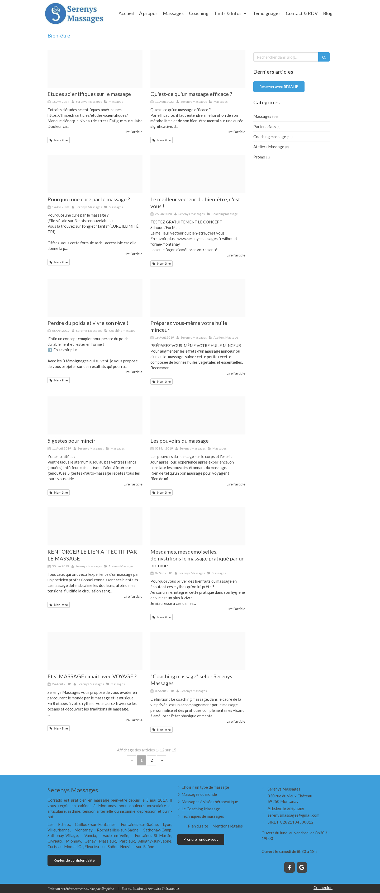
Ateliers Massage (268, 146)
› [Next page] (161, 760)
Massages (262, 116)
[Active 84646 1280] (197, 174)
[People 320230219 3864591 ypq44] (95, 174)
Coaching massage (269, 136)
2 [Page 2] (151, 760)
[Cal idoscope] (95, 651)
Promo (259, 157)
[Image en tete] (95, 69)
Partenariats (264, 126)
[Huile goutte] (197, 298)
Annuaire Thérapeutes (163, 888)
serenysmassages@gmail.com (293, 815)
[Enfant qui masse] (95, 526)
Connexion (323, 887)
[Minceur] (95, 298)
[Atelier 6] (197, 526)
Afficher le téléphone (286, 808)
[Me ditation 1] (197, 651)
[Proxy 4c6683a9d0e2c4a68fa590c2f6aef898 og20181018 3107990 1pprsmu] (197, 69)
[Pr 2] (95, 415)
